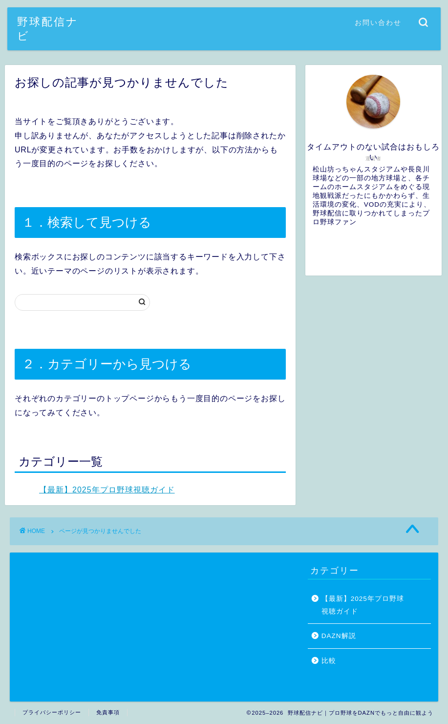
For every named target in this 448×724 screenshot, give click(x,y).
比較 (328, 660)
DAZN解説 (338, 635)
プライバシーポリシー (51, 712)
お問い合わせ (378, 22)
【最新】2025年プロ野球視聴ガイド (107, 490)
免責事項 (108, 712)
